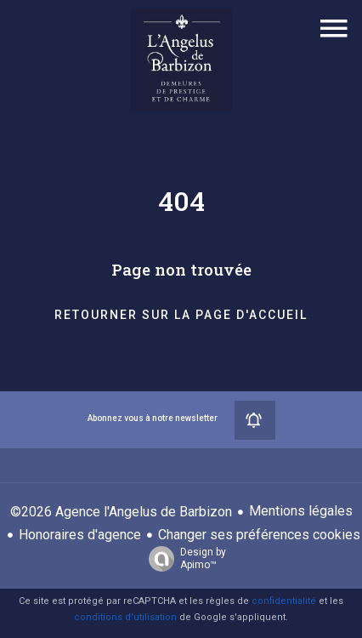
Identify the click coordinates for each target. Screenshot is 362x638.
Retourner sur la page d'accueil (181, 315)
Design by (183, 559)
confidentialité (284, 601)
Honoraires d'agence (80, 535)
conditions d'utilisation (125, 617)
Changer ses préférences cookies (259, 535)
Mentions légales (301, 511)
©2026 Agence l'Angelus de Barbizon (121, 512)
